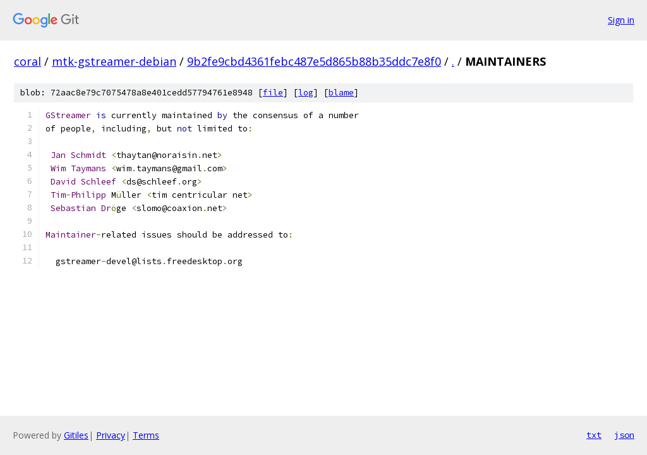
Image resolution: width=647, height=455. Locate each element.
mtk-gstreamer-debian (114, 61)
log (305, 92)
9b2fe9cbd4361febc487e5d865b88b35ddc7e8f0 (314, 61)
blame (341, 92)
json (624, 434)
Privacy (110, 435)
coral (27, 61)
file (273, 92)
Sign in (621, 20)
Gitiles (76, 435)
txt (594, 434)
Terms (146, 435)
